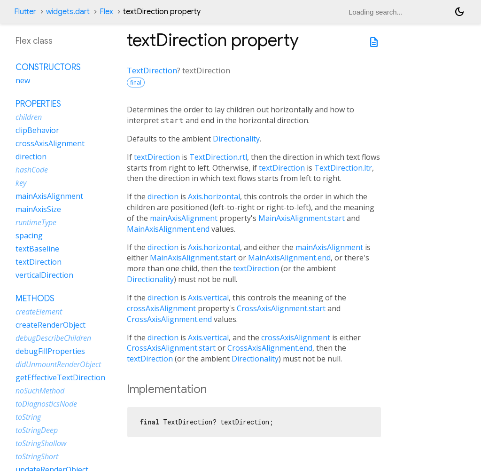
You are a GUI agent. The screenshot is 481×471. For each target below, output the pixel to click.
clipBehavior (37, 130)
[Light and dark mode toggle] (459, 11)
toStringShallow (41, 443)
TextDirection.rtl (218, 157)
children (29, 117)
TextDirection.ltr (343, 168)
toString (28, 417)
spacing (29, 235)
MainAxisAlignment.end (168, 229)
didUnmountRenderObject (58, 364)
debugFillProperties (50, 351)
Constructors (48, 67)
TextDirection (152, 70)
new (23, 80)
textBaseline (37, 248)
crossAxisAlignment (161, 308)
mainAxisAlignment (183, 218)
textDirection (157, 157)
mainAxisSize (38, 209)
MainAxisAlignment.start (301, 218)
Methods (35, 298)
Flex (106, 11)
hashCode (32, 170)
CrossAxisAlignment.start (281, 308)
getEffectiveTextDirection (60, 377)
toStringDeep (37, 430)
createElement (39, 311)
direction (162, 196)
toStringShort (37, 456)
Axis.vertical (208, 297)
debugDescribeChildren (53, 338)
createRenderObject (50, 325)
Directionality (236, 138)
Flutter (25, 11)
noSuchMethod (40, 390)
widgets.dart (68, 11)
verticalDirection (44, 275)
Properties (38, 104)
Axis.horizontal (214, 196)
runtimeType (36, 222)
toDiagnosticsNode (46, 404)
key (21, 183)
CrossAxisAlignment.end (169, 319)
